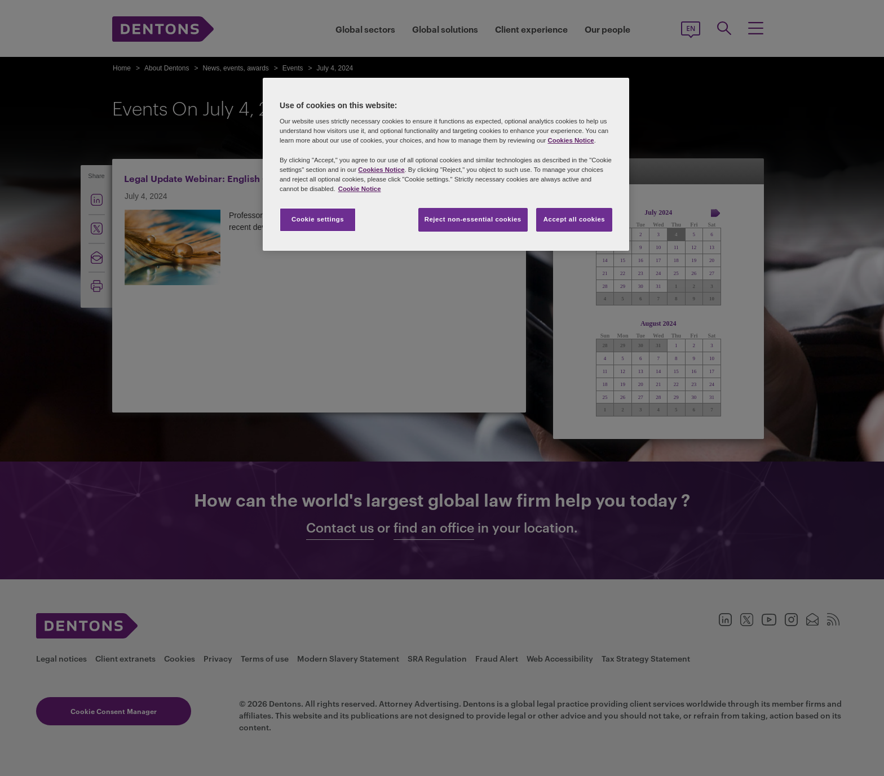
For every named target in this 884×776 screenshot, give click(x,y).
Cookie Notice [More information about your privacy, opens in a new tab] (359, 188)
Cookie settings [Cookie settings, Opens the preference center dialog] (317, 219)
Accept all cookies (574, 219)
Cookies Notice (570, 140)
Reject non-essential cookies (473, 219)
